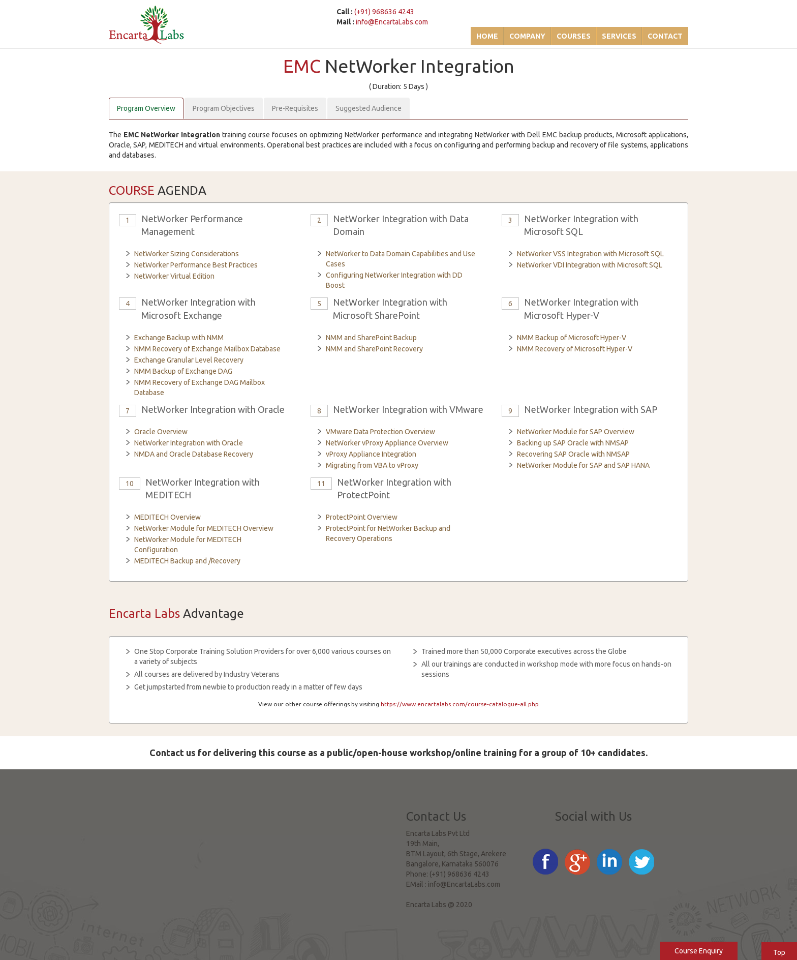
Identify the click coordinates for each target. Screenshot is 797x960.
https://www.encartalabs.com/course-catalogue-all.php (460, 704)
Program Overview (146, 108)
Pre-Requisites (295, 108)
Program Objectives (224, 108)
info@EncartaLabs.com (392, 22)
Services (619, 36)
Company (527, 36)
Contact (665, 36)
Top (779, 952)
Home (487, 36)
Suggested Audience (368, 108)
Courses (574, 36)
